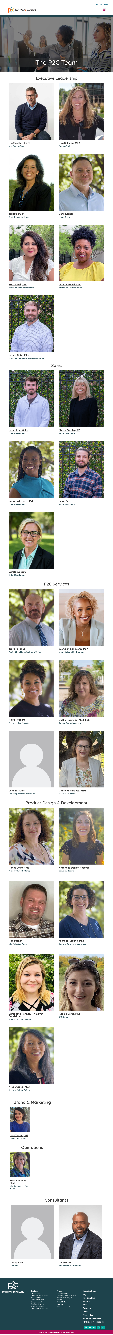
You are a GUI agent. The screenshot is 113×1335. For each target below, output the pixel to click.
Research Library (89, 1298)
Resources (86, 1301)
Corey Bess (17, 1262)
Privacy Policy (88, 1315)
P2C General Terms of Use (92, 1318)
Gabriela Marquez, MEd (72, 790)
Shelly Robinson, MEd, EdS (74, 719)
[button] (104, 9)
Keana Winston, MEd (21, 501)
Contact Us (87, 1308)
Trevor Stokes (17, 648)
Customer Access (101, 4)
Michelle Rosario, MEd (71, 940)
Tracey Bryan (16, 213)
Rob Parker (15, 940)
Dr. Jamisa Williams (70, 284)
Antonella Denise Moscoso (74, 867)
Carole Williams (17, 571)
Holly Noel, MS (17, 719)
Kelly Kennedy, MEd (18, 1181)
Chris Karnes (66, 213)
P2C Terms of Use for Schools (93, 1322)
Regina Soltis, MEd (69, 1013)
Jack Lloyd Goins (18, 430)
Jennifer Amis (17, 790)
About (85, 1305)
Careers (85, 1311)
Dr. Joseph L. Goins (19, 142)
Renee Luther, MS (19, 867)
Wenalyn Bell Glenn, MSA (73, 648)
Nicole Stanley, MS (69, 430)
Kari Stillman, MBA (69, 142)
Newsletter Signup (89, 1291)
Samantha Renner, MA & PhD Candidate (26, 1015)
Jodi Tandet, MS (19, 1135)
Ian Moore (65, 1262)
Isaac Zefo (65, 501)
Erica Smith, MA (18, 284)
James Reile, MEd (19, 355)
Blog (84, 1294)
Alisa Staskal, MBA (19, 1086)
